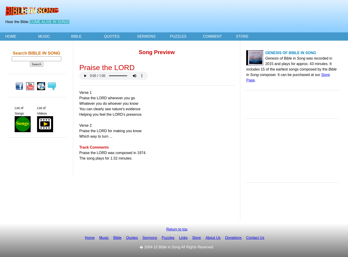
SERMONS (146, 36)
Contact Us (255, 238)
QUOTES (112, 36)
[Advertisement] (260, 16)
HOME (10, 36)
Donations (233, 238)
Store (196, 238)
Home (90, 238)
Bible (117, 238)
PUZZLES (178, 36)
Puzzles (168, 238)
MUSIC (44, 36)
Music (104, 238)
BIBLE (76, 36)
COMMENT (212, 36)
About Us (213, 238)
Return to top (177, 229)
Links (183, 238)
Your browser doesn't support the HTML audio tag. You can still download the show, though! (113, 76)
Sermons (149, 238)
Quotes (132, 238)
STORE (242, 36)
